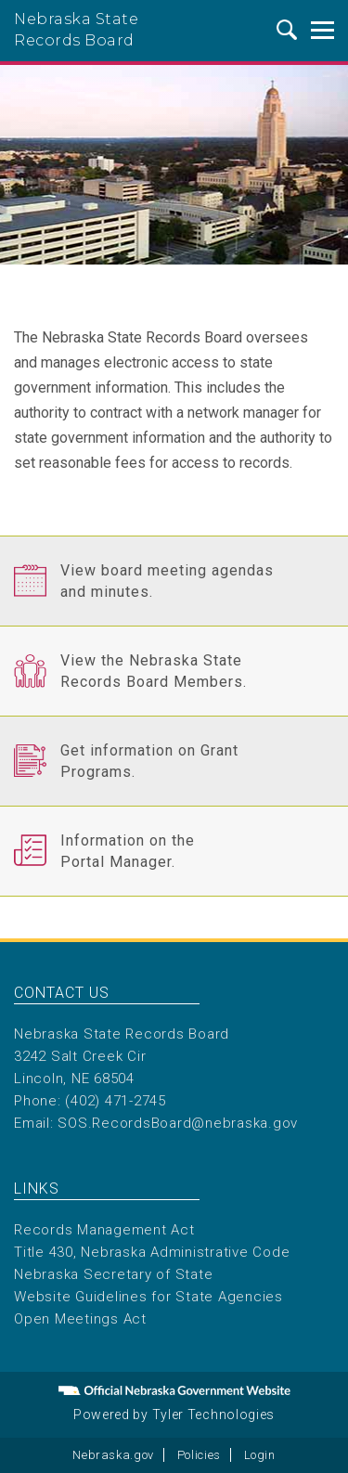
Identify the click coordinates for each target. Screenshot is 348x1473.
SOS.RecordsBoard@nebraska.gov (178, 1123)
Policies (199, 1455)
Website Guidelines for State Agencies (148, 1296)
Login (260, 1455)
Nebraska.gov (113, 1455)
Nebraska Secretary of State (113, 1274)
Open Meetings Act (80, 1319)
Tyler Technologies (214, 1414)
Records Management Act (104, 1229)
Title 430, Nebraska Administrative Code (152, 1252)
